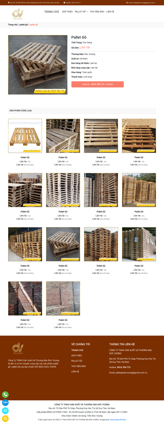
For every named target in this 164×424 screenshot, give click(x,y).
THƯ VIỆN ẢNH (97, 11)
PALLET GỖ (80, 11)
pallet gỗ (23, 24)
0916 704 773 (97, 84)
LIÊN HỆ (110, 11)
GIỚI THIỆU (67, 11)
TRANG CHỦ (51, 11)
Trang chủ (13, 24)
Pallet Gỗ (25, 157)
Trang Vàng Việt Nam (118, 420)
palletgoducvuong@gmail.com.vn (131, 372)
